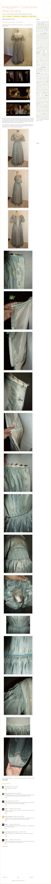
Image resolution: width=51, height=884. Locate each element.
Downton (47, 50)
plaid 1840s (45, 89)
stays (42, 107)
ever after (40, 55)
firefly (42, 56)
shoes (37, 104)
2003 (37, 26)
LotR (37, 76)
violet (40, 116)
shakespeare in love (44, 103)
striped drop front (39, 108)
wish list (44, 118)
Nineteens (38, 83)
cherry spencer (45, 46)
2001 (46, 25)
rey (45, 96)
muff (37, 82)
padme (40, 85)
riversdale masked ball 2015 (41, 98)
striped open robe (39, 109)
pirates (42, 89)
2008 (48, 26)
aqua (41, 34)
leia (39, 74)
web (43, 116)
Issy (5, 786)
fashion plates (38, 56)
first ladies (45, 56)
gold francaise (46, 62)
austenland (47, 34)
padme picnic (43, 85)
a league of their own (42, 29)
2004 (39, 26)
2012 (43, 27)
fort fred (39, 57)
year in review (44, 119)
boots (48, 42)
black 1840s (45, 38)
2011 (41, 27)
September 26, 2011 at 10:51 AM (15, 808)
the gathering (42, 110)
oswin (41, 84)
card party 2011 (41, 44)
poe (48, 89)
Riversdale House (46, 97)
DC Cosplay (38, 49)
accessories (44, 30)
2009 (37, 27)
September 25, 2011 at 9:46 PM (15, 793)
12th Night (38, 21)
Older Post (31, 877)
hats (39, 67)
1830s (45, 21)
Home (4, 16)
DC (48, 48)
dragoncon (38, 51)
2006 (43, 26)
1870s (39, 22)
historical (43, 67)
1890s (48, 22)
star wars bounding (38, 107)
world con (37, 119)
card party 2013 (46, 44)
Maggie (6, 808)
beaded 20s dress (39, 36)
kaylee (43, 73)
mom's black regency (45, 78)
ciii (36, 47)
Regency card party (39, 96)
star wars (47, 106)
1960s (41, 25)
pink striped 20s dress (43, 88)
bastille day (47, 35)
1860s (37, 22)
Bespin (46, 36)
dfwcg (41, 49)
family (46, 55)
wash (41, 116)
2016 (39, 28)
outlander (44, 84)
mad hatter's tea (42, 76)
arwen (45, 34)
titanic (48, 111)
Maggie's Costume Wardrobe (19, 9)
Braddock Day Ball (39, 43)
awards (37, 35)
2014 (48, 27)
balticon (44, 35)
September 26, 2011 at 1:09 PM (14, 824)
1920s (46, 24)
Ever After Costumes (32, 16)
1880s (41, 22)
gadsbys (37, 61)
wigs (39, 118)
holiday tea (41, 68)
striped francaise (46, 108)
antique (45, 33)
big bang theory (40, 37)
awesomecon (40, 35)
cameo (48, 43)
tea (42, 109)
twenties (37, 114)
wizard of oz (47, 118)
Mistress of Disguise (8, 816)
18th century (41, 24)
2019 (45, 28)
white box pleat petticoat (42, 117)
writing (40, 119)
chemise (41, 46)
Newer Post (5, 877)
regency (47, 95)
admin (47, 30)
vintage (37, 116)
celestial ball (38, 46)
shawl (48, 103)
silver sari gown (41, 105)
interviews (43, 69)
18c (36, 24)
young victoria (29, 778)
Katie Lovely (7, 793)
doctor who (46, 49)
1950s (39, 25)
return (43, 96)
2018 (43, 28)
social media (38, 106)
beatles (43, 36)
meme (48, 77)
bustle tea (44, 43)
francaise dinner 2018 (43, 59)
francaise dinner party (45, 60)
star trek (44, 106)
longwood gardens (44, 75)
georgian (41, 61)
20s (47, 28)
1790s (43, 21)
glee (43, 62)
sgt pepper (38, 103)
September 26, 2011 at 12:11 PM (18, 816)
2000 (44, 25)
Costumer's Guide (16, 16)
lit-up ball (40, 75)
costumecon (44, 47)
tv (48, 112)
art (42, 34)
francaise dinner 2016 (43, 58)
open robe (44, 83)
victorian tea (47, 115)
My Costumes (9, 16)
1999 (43, 25)
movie (18, 778)
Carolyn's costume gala (45, 45)
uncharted (40, 114)
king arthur (46, 73)
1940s (37, 25)
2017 (41, 28)
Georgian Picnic (46, 61)
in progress (45, 68)
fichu (41, 56)
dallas (39, 48)
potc (46, 90)
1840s (48, 21)
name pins (39, 82)
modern (40, 78)
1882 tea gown (44, 22)
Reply (6, 789)
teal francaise (45, 109)
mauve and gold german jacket (41, 77)
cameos (37, 44)
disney (43, 49)
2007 (46, 26)
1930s (48, 24)
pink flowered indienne (43, 87)
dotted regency (42, 50)
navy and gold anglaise (45, 82)
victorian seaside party (41, 115)
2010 (39, 27)
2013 (46, 27)
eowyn (37, 55)
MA (38, 76)
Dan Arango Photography (44, 48)
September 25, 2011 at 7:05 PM (12, 786)
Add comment (5, 846)
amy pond (37, 33)
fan (48, 55)
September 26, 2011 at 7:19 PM (14, 839)
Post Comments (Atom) (20, 880)
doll (48, 49)
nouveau (41, 83)
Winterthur (41, 118)
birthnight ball (40, 38)
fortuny (42, 57)
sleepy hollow (46, 105)
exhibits (43, 55)
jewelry (38, 73)
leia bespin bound (43, 74)
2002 (48, 25)
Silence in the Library (42, 104)
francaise (44, 57)
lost (48, 75)
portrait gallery (42, 90)
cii (48, 46)
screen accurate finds (40, 102)
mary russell (47, 76)
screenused (21, 778)
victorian (24, 778)
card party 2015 (38, 45)
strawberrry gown (46, 107)
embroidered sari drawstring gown (42, 54)
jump (41, 73)
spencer (41, 106)
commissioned (39, 47)
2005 (41, 26)
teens (39, 110)
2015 (37, 28)
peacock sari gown (43, 86)
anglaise (41, 33)
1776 (40, 21)
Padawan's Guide (24, 16)
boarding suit (45, 42)
